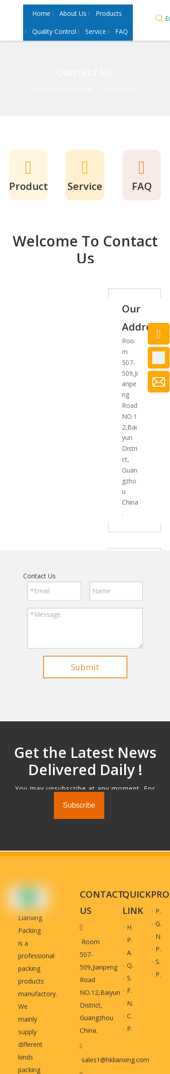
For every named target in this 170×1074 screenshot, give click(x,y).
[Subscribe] (79, 805)
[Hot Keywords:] (159, 19)
